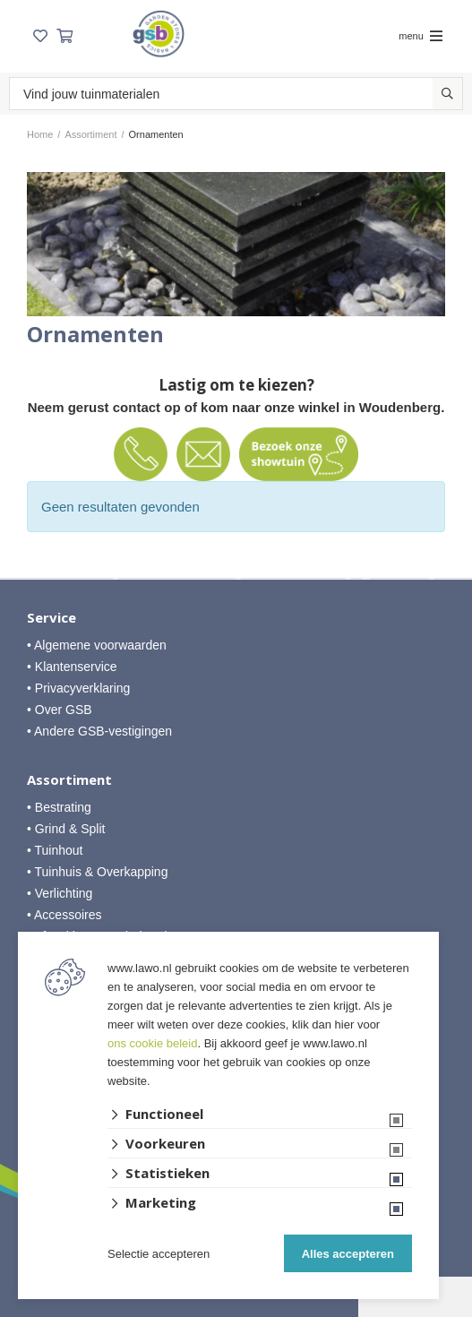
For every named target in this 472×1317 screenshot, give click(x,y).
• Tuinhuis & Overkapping (97, 872)
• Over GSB (59, 709)
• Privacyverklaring (78, 688)
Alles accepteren (348, 1254)
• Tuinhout (55, 850)
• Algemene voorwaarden (97, 645)
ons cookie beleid (152, 1043)
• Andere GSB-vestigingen (99, 731)
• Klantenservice (72, 666)
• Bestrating (59, 807)
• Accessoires (64, 915)
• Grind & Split (66, 829)
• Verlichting (59, 893)
